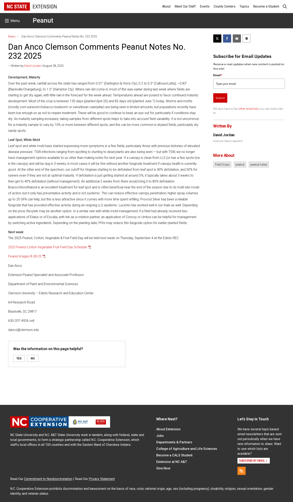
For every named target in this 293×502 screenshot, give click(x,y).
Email (217, 75)
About (166, 6)
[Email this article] (237, 38)
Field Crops (222, 164)
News (11, 36)
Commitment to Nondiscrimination (48, 479)
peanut (240, 164)
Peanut (43, 20)
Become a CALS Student (174, 455)
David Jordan (32, 65)
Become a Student (266, 6)
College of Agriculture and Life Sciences (186, 449)
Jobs (160, 436)
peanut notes (258, 164)
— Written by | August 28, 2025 (36, 65)
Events (205, 6)
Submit (220, 98)
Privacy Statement (102, 479)
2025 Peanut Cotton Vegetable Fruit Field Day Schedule (47, 247)
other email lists (248, 108)
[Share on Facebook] (227, 38)
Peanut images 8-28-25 (25, 256)
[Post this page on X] (217, 38)
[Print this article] (247, 38)
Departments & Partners (174, 442)
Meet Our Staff (185, 6)
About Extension (168, 429)
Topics (244, 6)
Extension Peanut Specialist (228, 141)
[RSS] (241, 471)
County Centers (224, 6)
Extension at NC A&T (171, 462)
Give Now (163, 468)
